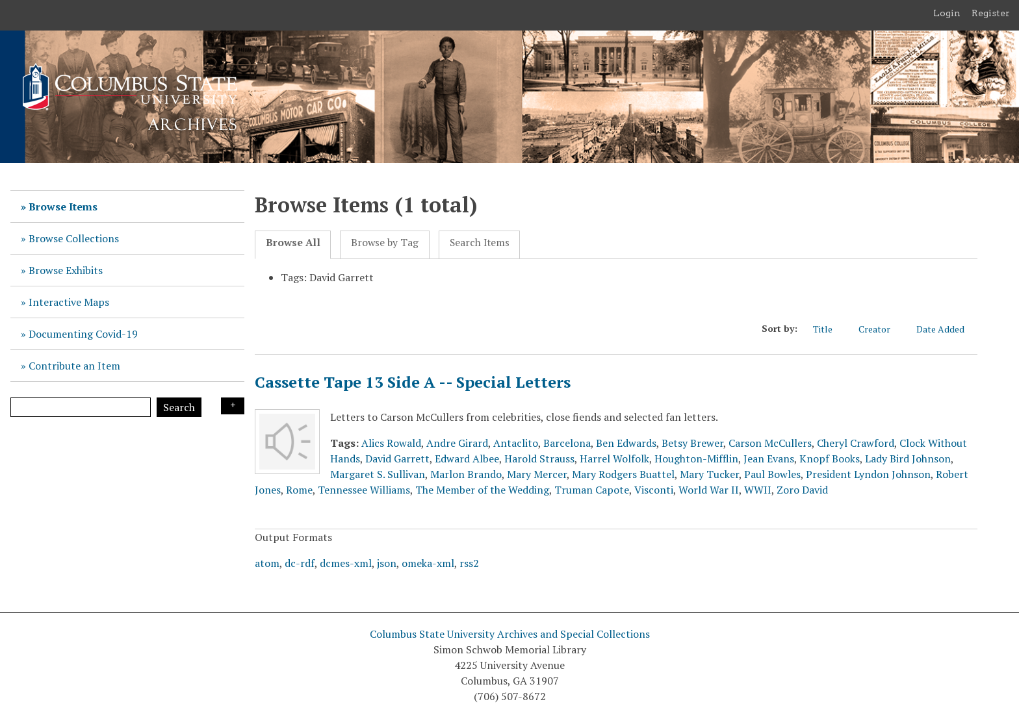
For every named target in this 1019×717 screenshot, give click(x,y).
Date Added (946, 329)
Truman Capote (591, 490)
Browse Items (63, 206)
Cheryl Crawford (855, 443)
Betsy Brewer (692, 443)
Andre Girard (457, 443)
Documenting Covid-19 (83, 334)
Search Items (480, 242)
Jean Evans (768, 458)
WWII (757, 490)
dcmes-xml (346, 563)
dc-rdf (300, 563)
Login (947, 13)
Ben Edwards (626, 443)
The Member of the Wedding (482, 490)
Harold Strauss (539, 458)
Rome (299, 490)
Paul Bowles (772, 474)
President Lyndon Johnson (868, 474)
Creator (880, 329)
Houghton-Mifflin (696, 458)
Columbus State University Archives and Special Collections (510, 634)
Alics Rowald (391, 443)
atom (267, 563)
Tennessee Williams (364, 490)
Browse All (293, 242)
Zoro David (802, 490)
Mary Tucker (709, 474)
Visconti (653, 490)
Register (991, 13)
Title (829, 329)
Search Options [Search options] (232, 405)
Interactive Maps (69, 302)
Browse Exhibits (66, 270)
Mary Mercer (537, 474)
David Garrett (397, 458)
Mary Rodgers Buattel (623, 474)
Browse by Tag (385, 242)
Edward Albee (467, 458)
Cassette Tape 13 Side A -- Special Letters (413, 381)
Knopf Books (829, 458)
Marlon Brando (466, 474)
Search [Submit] (179, 407)
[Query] (80, 407)
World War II (708, 490)
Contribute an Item (74, 366)
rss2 (469, 563)
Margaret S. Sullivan (377, 474)
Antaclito (515, 443)
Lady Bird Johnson (908, 458)
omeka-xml (428, 563)
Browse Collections (74, 238)
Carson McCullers (770, 443)
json (386, 563)
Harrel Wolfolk (614, 458)
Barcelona (567, 443)
